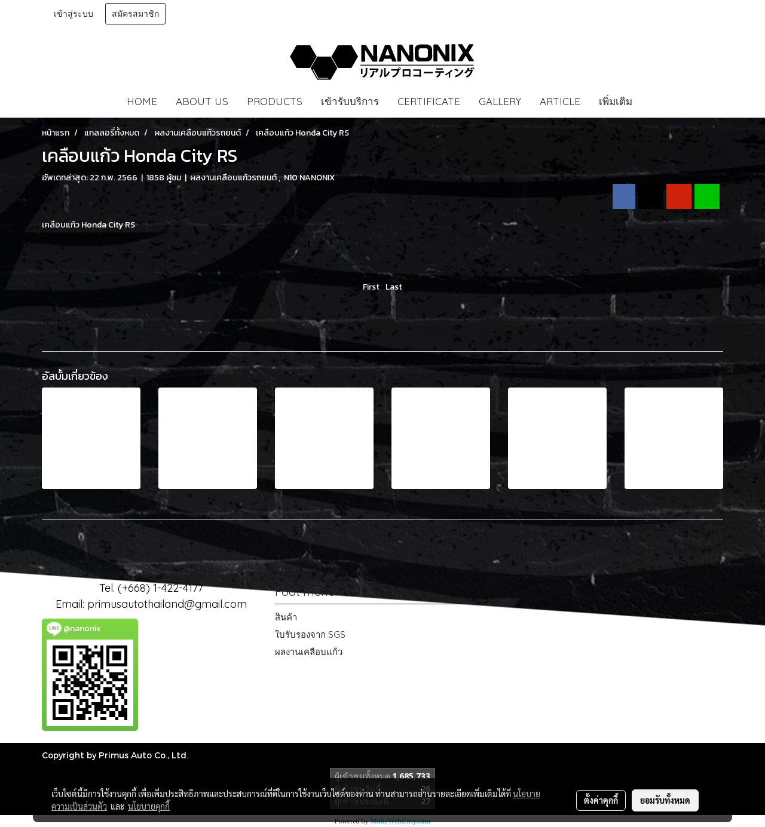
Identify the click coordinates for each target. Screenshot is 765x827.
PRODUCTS (274, 101)
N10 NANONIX (309, 177)
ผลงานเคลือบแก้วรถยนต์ (234, 177)
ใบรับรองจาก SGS (310, 634)
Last (393, 287)
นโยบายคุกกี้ (149, 806)
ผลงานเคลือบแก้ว (308, 651)
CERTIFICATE (428, 101)
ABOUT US (202, 101)
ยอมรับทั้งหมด (665, 800)
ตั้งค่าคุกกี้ (601, 800)
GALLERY (500, 101)
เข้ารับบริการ (350, 101)
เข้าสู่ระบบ (73, 13)
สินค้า (286, 617)
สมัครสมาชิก (135, 13)
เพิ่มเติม (615, 101)
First (371, 287)
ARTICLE (560, 101)
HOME (142, 101)
